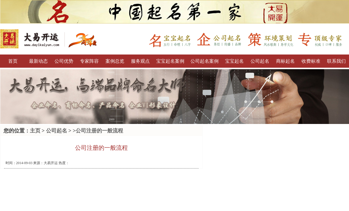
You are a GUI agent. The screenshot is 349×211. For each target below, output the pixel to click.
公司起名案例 (204, 61)
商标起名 (285, 61)
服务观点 (140, 61)
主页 (35, 131)
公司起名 (260, 61)
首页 (13, 61)
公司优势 (64, 61)
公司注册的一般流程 (99, 131)
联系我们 (336, 61)
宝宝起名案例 (170, 61)
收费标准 (311, 61)
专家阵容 (89, 61)
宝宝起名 (234, 61)
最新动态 (38, 61)
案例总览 (114, 61)
